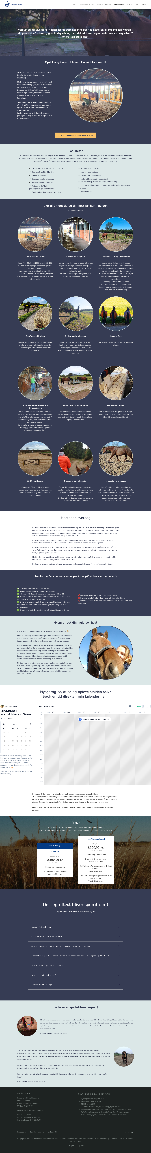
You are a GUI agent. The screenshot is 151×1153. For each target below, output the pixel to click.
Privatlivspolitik (51, 1132)
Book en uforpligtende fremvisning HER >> (75, 135)
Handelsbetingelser (36, 1132)
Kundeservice (22, 1132)
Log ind (143, 4)
